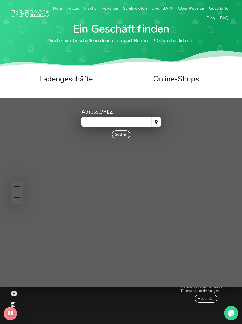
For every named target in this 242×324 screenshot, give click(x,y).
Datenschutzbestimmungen (200, 291)
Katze (73, 8)
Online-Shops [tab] (176, 79)
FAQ (224, 18)
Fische (90, 8)
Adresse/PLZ (97, 111)
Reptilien (109, 8)
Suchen (121, 134)
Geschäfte (219, 8)
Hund (58, 8)
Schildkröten (135, 8)
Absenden (206, 298)
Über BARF (162, 8)
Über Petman (191, 8)
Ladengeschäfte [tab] (66, 79)
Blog (211, 18)
